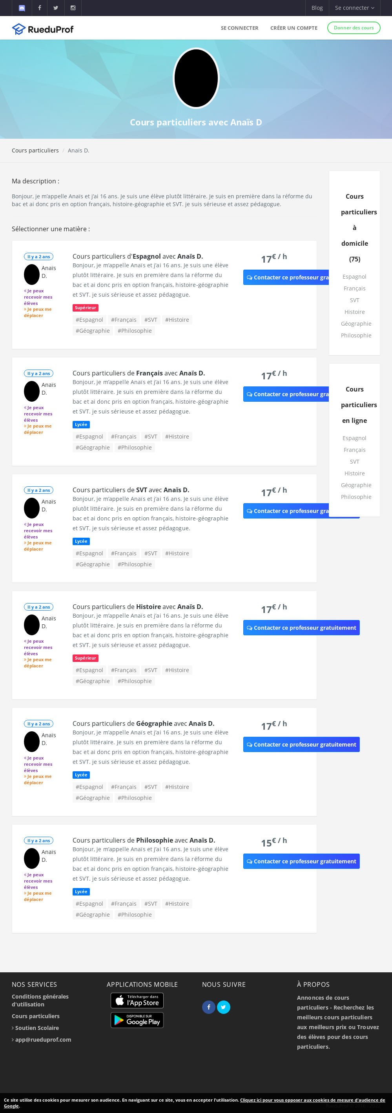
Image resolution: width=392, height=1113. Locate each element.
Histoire (355, 311)
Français (355, 288)
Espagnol (354, 276)
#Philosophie (135, 330)
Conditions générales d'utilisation (40, 1000)
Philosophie (356, 335)
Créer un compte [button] (293, 27)
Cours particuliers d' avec (138, 256)
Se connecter (240, 27)
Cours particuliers (35, 150)
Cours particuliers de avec (139, 373)
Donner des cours (354, 27)
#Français (124, 319)
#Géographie (93, 330)
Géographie (356, 323)
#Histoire (177, 319)
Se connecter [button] (354, 7)
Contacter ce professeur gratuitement (301, 277)
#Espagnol (89, 319)
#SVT (150, 319)
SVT (354, 300)
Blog (317, 7)
